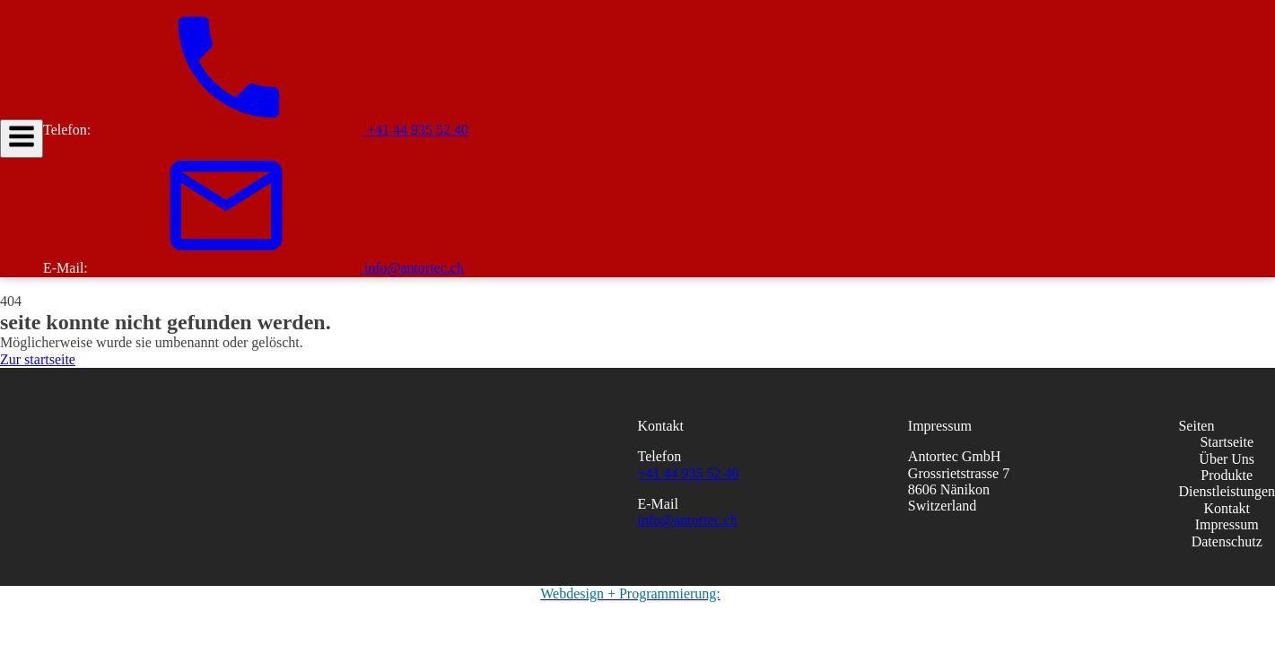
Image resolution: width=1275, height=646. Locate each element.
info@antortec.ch (688, 520)
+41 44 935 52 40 (688, 473)
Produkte (1227, 475)
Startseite (1226, 442)
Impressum (1227, 524)
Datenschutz (1227, 541)
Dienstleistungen (1226, 491)
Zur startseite (37, 359)
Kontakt (1226, 508)
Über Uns (1226, 459)
